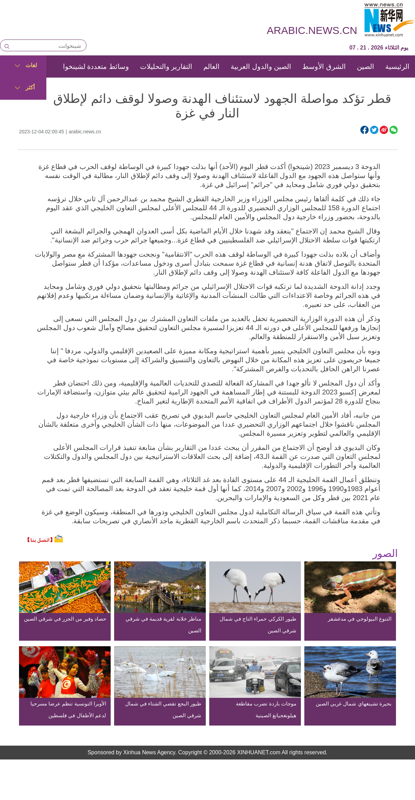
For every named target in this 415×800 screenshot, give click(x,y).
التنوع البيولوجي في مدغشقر (359, 619)
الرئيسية (397, 66)
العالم (211, 66)
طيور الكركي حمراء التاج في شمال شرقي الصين (258, 624)
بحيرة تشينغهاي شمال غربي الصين (353, 703)
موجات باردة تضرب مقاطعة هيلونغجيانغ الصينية (266, 709)
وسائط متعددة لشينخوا (96, 66)
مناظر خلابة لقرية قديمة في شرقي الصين (163, 624)
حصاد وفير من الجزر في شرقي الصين (65, 619)
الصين (365, 66)
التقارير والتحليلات (166, 66)
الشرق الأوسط (324, 66)
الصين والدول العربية (261, 66)
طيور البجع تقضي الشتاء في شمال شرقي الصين (163, 709)
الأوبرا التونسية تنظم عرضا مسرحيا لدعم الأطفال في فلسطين (68, 709)
